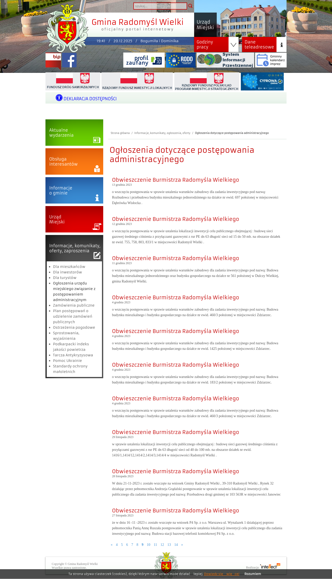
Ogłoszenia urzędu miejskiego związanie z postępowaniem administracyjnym (74, 291)
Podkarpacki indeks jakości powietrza (71, 347)
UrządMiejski (57, 219)
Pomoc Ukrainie (67, 360)
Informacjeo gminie (60, 190)
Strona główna (120, 133)
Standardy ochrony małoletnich (70, 369)
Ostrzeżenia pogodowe (74, 327)
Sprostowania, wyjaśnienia (66, 336)
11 (155, 545)
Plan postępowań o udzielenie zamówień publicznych (72, 316)
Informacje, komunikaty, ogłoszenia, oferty (162, 133)
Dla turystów (64, 277)
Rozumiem (252, 574)
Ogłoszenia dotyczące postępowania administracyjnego (232, 133)
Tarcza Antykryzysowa (73, 355)
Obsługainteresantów (63, 162)
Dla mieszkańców (69, 266)
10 (148, 545)
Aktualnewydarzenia (61, 133)
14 (176, 545)
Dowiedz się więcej (221, 574)
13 (169, 545)
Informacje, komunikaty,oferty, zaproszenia (74, 248)
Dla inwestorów (67, 272)
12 (162, 545)
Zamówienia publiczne (74, 305)
